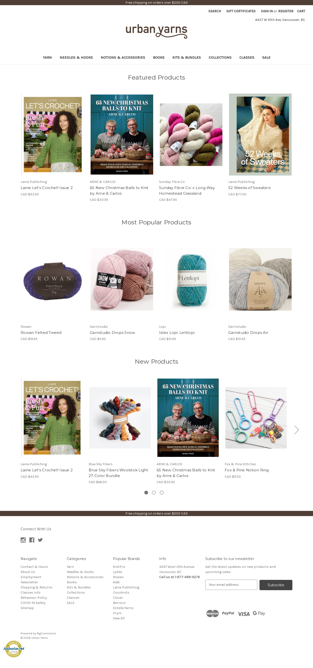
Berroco (119, 603)
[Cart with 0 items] (301, 11)
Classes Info (31, 592)
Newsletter (29, 582)
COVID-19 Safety (33, 603)
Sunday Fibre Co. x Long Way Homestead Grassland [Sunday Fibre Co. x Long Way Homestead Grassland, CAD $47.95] (187, 190)
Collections (220, 57)
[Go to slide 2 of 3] (154, 492)
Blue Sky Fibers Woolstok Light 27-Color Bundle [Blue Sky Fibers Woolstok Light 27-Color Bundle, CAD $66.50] (118, 473)
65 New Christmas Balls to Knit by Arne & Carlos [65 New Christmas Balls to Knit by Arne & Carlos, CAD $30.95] (119, 190)
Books (158, 57)
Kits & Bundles (186, 57)
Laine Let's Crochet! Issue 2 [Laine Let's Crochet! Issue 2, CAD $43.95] (47, 187)
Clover (118, 598)
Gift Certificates (241, 11)
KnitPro (119, 567)
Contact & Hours (34, 567)
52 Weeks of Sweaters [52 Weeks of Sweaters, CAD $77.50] (249, 187)
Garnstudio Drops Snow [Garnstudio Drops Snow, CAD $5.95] (112, 332)
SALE (266, 57)
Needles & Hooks (76, 57)
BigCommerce (46, 633)
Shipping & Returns (37, 587)
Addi (116, 582)
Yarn (47, 57)
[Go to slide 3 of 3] (161, 492)
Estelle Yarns (123, 608)
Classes (246, 57)
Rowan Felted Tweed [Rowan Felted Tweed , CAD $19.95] (41, 332)
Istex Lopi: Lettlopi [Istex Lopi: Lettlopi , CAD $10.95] (176, 332)
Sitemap (27, 608)
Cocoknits (121, 592)
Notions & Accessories (123, 57)
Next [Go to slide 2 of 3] (296, 429)
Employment (31, 577)
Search (214, 11)
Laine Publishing (126, 587)
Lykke (117, 572)
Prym (117, 613)
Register (285, 11)
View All (118, 618)
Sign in (267, 11)
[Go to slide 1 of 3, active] (146, 492)
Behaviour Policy (34, 598)
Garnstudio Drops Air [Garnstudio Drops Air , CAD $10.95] (248, 332)
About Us (28, 572)
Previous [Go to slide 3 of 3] (11, 429)
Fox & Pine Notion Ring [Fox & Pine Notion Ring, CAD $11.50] (247, 470)
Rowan (118, 577)
